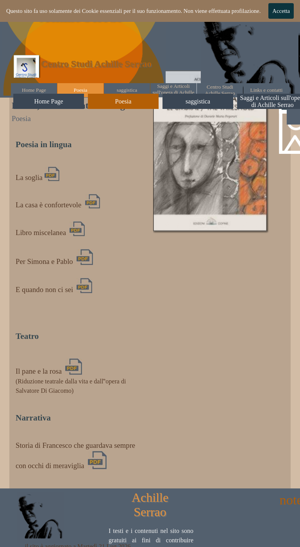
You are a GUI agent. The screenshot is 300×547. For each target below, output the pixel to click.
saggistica (127, 90)
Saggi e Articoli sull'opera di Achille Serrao (174, 92)
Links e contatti (266, 90)
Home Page (34, 90)
